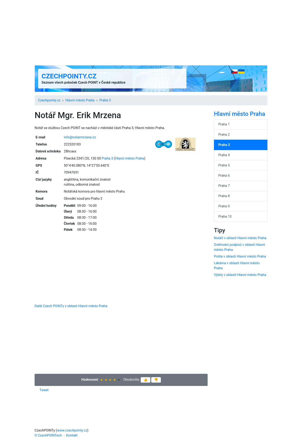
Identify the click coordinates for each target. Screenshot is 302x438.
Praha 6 (224, 175)
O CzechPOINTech (48, 435)
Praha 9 (224, 206)
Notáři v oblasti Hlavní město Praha (240, 238)
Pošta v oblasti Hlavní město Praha (240, 256)
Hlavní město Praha (80, 100)
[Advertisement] (151, 32)
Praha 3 (105, 100)
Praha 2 (224, 135)
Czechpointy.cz (69, 76)
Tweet (44, 390)
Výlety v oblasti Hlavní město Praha (240, 275)
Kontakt (72, 435)
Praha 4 (224, 155)
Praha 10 (225, 216)
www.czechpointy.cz (72, 430)
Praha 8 (224, 196)
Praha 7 (224, 186)
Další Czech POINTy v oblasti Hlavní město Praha (71, 306)
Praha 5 (224, 165)
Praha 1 (224, 124)
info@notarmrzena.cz (80, 137)
